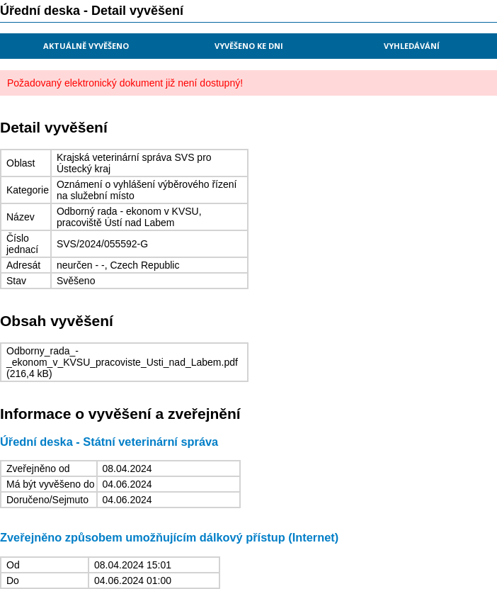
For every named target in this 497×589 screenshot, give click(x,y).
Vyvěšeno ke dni (249, 45)
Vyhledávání (412, 45)
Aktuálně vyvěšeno (86, 45)
